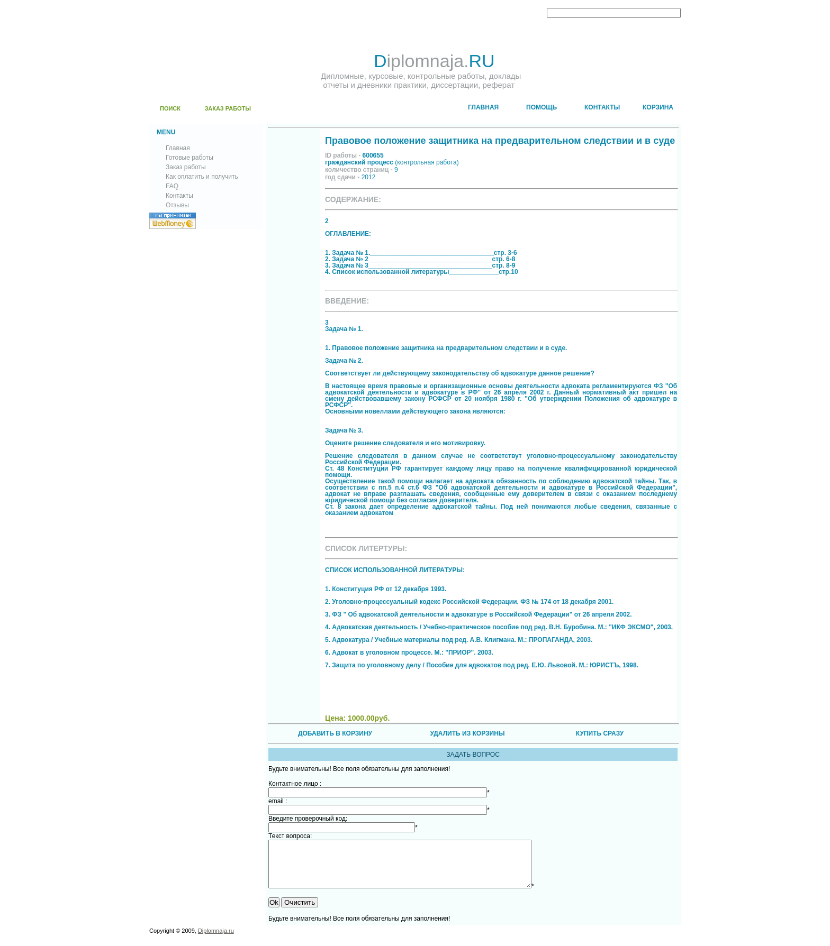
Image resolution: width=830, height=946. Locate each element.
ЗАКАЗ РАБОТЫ (227, 108)
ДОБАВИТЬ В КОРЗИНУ (335, 733)
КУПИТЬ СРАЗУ (600, 733)
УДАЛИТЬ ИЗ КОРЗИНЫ (467, 733)
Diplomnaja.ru (216, 940)
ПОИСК (170, 108)
